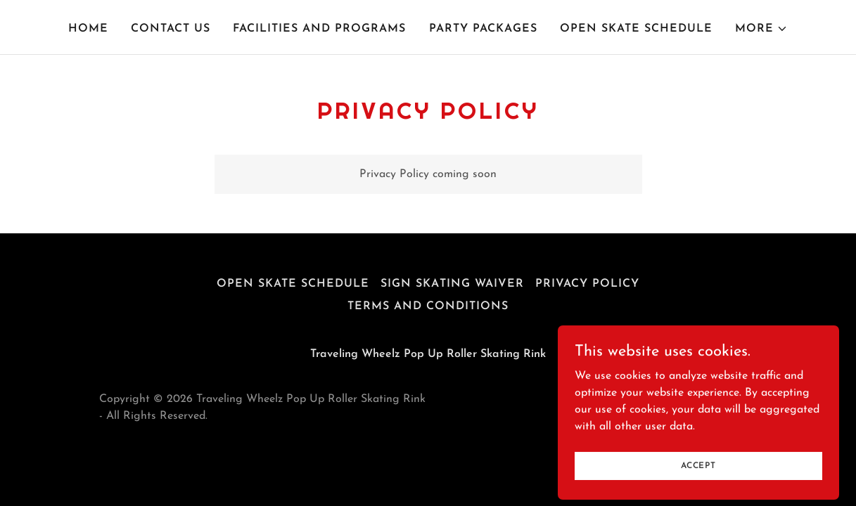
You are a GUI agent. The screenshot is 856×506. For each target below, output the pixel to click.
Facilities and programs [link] (319, 28)
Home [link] (88, 28)
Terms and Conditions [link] (428, 306)
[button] (761, 28)
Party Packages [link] (483, 28)
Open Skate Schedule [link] (636, 28)
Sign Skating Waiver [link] (452, 284)
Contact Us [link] (170, 28)
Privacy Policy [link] (587, 284)
